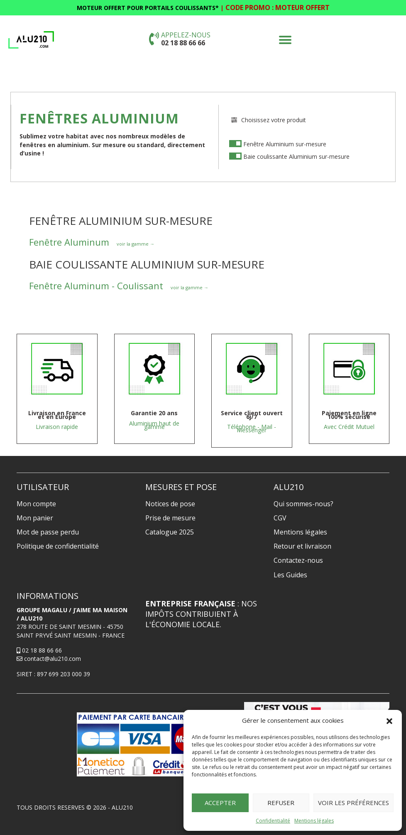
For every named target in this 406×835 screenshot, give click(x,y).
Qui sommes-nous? (303, 503)
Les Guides (290, 574)
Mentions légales (314, 820)
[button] (389, 721)
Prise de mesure (170, 517)
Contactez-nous (298, 560)
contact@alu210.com (49, 659)
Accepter (220, 802)
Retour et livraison (302, 546)
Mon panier (35, 517)
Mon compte (36, 503)
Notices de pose (170, 503)
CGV (280, 517)
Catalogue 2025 (169, 532)
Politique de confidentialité (58, 546)
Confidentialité (273, 820)
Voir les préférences (353, 802)
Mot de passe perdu (48, 532)
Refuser (280, 802)
